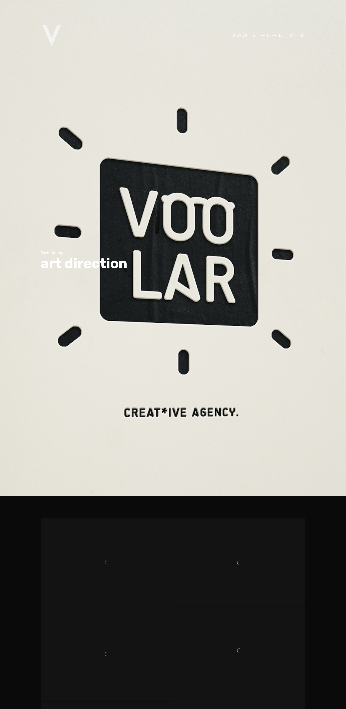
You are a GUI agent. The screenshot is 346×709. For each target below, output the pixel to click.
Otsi (292, 35)
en (281, 35)
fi (268, 35)
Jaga (302, 35)
